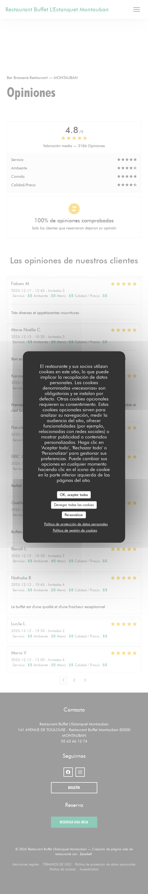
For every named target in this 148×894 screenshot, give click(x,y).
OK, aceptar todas (74, 494)
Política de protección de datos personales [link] (76, 524)
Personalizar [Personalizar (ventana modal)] (74, 515)
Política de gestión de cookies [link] (75, 530)
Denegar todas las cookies (74, 505)
